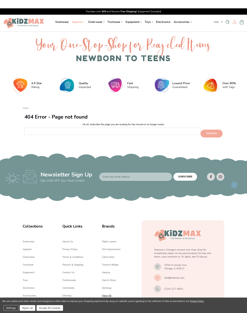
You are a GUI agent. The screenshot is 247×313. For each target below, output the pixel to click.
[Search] (228, 14)
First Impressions (111, 239)
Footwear (115, 13)
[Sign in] (235, 14)
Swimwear (62, 13)
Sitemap (67, 285)
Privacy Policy (70, 239)
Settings (11, 308)
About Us (67, 231)
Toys (149, 13)
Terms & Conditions (72, 247)
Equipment (134, 13)
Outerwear (96, 13)
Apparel (78, 13)
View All (27, 293)
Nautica (106, 262)
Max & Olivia (109, 270)
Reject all (27, 308)
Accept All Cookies (49, 308)
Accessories (183, 13)
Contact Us (68, 262)
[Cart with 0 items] (242, 14)
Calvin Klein (108, 247)
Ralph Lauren (109, 231)
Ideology (107, 278)
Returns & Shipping (72, 254)
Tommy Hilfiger (110, 254)
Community (68, 278)
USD (218, 13)
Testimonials (69, 270)
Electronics (163, 13)
